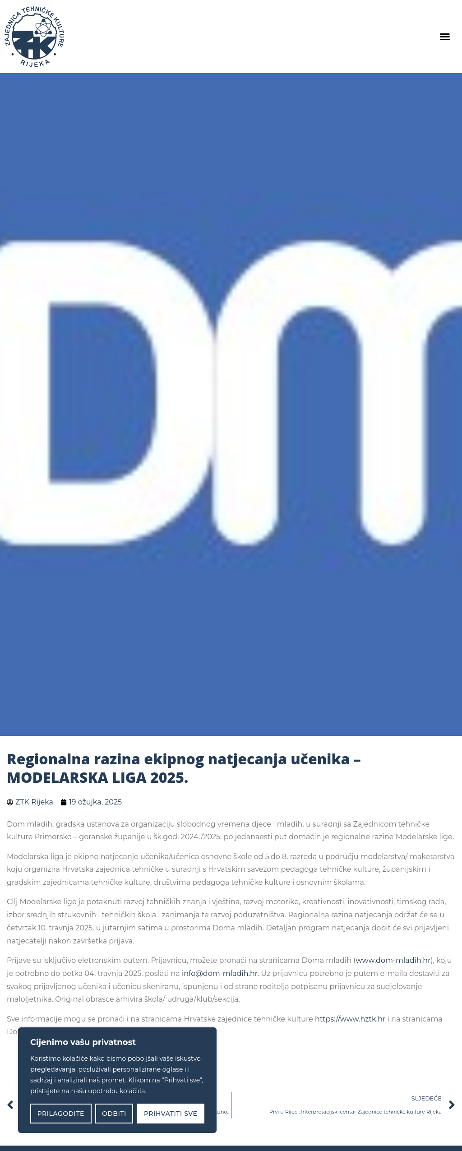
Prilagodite (60, 1113)
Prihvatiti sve (171, 1113)
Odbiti (114, 1113)
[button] (445, 36)
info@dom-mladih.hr (220, 973)
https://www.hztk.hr (350, 1019)
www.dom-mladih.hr (393, 960)
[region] (117, 1080)
